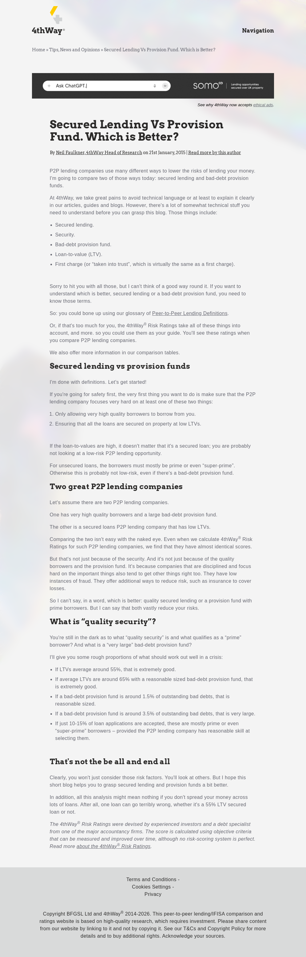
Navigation (258, 30)
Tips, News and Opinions (74, 49)
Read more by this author (214, 152)
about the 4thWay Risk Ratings (113, 846)
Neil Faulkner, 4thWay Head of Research (99, 152)
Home (38, 49)
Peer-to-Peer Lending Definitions (190, 313)
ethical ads (263, 105)
